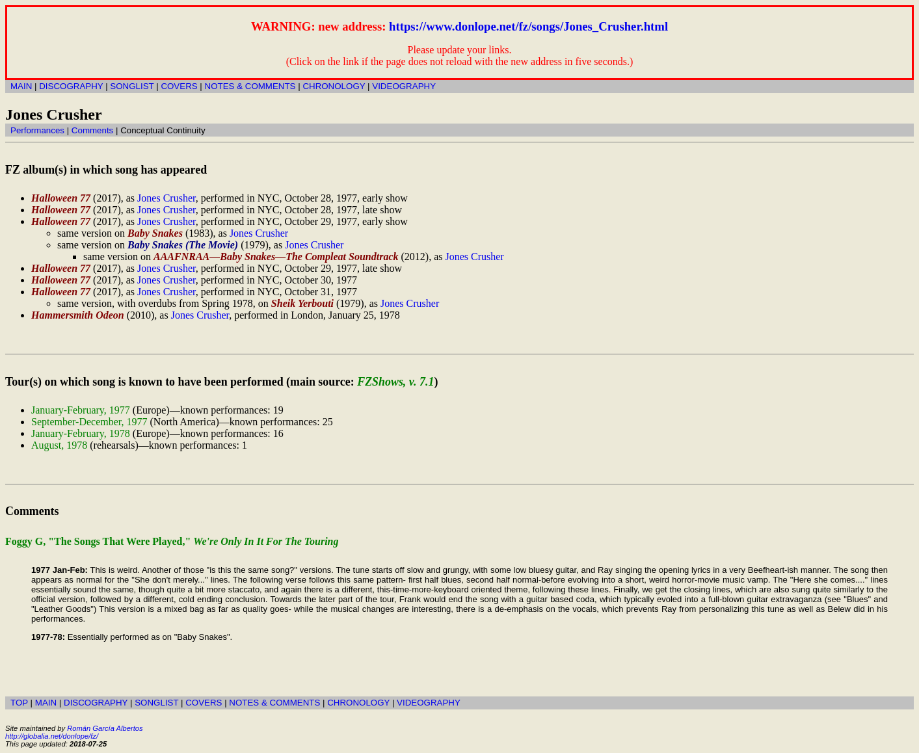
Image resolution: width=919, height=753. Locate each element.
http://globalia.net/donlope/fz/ (51, 736)
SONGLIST (131, 86)
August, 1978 (59, 445)
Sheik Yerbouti (302, 303)
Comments (92, 130)
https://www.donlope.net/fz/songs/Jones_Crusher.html (528, 26)
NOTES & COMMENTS (250, 86)
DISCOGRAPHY (71, 86)
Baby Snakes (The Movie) (182, 244)
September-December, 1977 (89, 421)
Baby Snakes (155, 233)
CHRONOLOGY (333, 86)
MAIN (21, 86)
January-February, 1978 (80, 433)
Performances (37, 130)
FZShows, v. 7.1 (395, 381)
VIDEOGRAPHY (404, 86)
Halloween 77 (60, 198)
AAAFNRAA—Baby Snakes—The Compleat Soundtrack (276, 256)
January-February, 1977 (80, 410)
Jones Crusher (166, 198)
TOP (19, 702)
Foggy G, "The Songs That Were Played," (172, 541)
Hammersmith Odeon (77, 315)
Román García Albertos (104, 728)
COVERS (179, 86)
